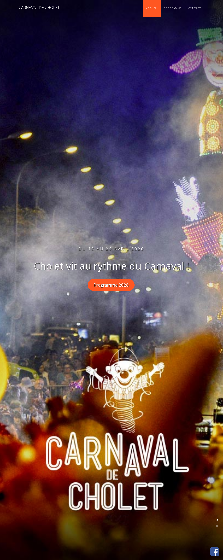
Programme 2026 (111, 285)
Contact (194, 8)
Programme (173, 8)
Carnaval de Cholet (39, 7)
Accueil (151, 8)
